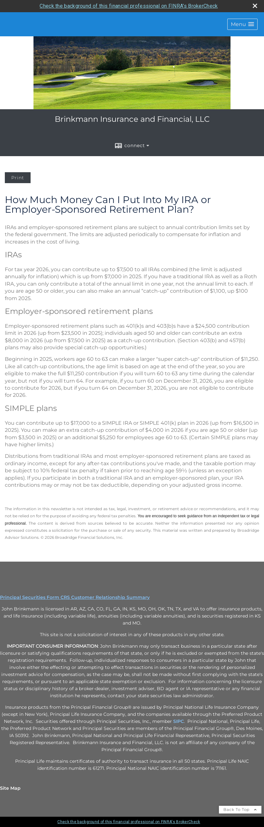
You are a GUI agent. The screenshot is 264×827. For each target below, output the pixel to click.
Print (17, 178)
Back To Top (240, 809)
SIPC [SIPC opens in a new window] (178, 721)
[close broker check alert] (255, 5)
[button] (242, 24)
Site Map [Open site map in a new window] (10, 788)
